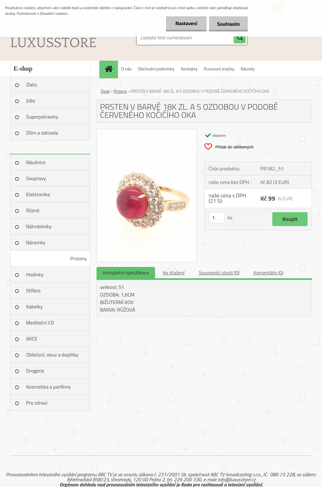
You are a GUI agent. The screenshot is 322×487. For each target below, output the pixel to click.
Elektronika (38, 194)
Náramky (35, 242)
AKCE (31, 338)
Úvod (105, 91)
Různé (32, 210)
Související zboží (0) (219, 272)
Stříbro (33, 290)
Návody (248, 68)
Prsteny (78, 258)
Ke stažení (174, 272)
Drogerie (35, 370)
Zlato (31, 84)
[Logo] (53, 37)
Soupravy (36, 178)
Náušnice (36, 162)
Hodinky (34, 274)
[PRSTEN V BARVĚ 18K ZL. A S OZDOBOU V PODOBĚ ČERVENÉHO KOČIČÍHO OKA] (147, 132)
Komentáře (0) (268, 272)
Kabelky (34, 306)
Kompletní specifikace (126, 272)
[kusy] (217, 217)
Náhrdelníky (39, 226)
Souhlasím (228, 24)
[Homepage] (110, 69)
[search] (239, 38)
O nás (126, 68)
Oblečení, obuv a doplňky (52, 354)
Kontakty (189, 68)
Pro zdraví (36, 403)
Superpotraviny (42, 116)
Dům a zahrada (42, 132)
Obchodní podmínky (156, 68)
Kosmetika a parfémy (48, 386)
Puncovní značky (219, 68)
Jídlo (30, 100)
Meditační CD (40, 322)
